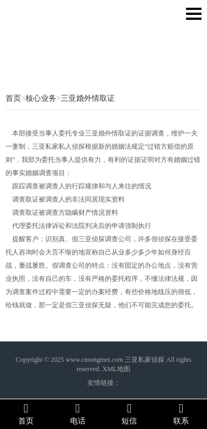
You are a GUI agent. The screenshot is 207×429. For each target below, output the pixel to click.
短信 (130, 413)
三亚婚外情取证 (88, 98)
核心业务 (40, 98)
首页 (13, 98)
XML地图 (116, 369)
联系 (181, 413)
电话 (78, 413)
